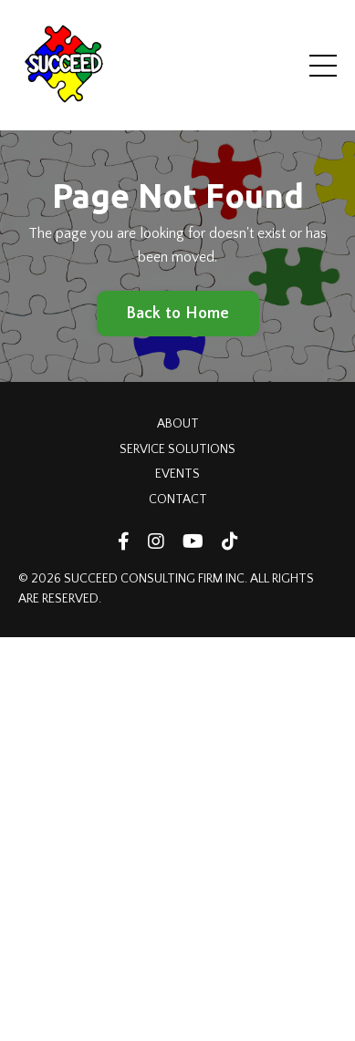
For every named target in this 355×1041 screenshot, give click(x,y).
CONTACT (178, 499)
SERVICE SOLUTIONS (177, 449)
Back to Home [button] (178, 313)
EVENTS (177, 474)
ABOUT (178, 424)
